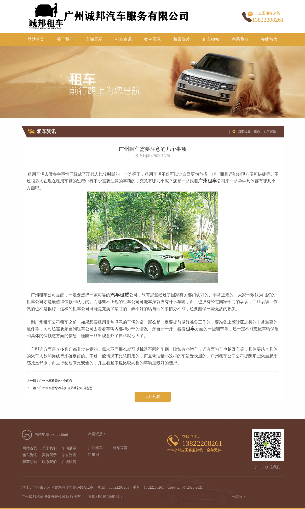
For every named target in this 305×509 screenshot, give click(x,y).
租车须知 (211, 39)
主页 (257, 131)
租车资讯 (123, 39)
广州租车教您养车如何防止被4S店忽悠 (66, 388)
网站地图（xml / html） (53, 434)
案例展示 (152, 39)
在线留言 (269, 39)
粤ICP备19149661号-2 (105, 497)
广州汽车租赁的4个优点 (55, 381)
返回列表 (152, 397)
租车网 (93, 455)
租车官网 (120, 448)
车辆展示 (94, 39)
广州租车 (95, 448)
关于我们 (65, 39)
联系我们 (240, 39)
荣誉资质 (181, 39)
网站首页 (35, 39)
